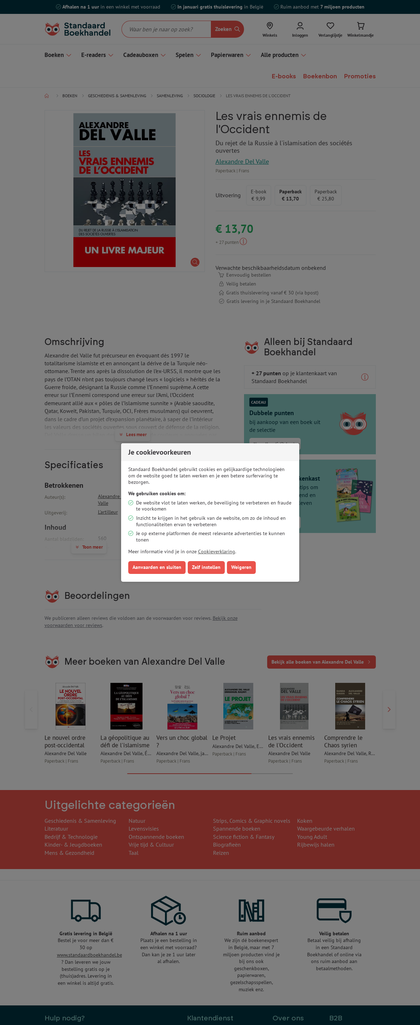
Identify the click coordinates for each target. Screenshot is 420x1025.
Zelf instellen (206, 567)
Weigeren (241, 567)
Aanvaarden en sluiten (157, 567)
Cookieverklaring (216, 551)
